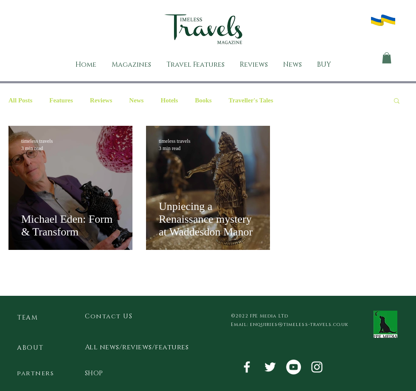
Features (61, 100)
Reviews (101, 100)
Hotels (169, 100)
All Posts (20, 100)
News (136, 100)
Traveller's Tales (250, 100)
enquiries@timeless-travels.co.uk (299, 324)
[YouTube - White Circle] (293, 367)
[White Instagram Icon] (316, 367)
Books (203, 100)
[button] (386, 57)
